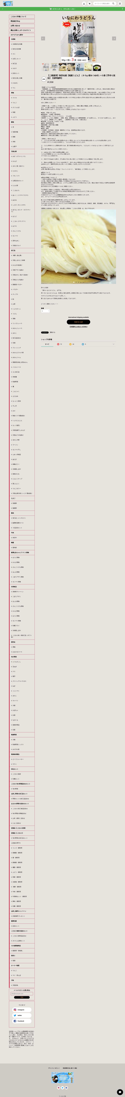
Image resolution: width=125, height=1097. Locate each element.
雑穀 (14, 137)
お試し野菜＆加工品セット (19, 793)
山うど (15, 216)
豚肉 (12, 513)
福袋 (14, 960)
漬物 (14, 318)
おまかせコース (17, 652)
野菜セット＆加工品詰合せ (21, 798)
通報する (52, 332)
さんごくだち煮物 (18, 567)
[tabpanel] (78, 38)
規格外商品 (16, 725)
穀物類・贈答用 (17, 862)
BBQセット (14, 769)
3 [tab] (63, 67)
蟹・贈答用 (16, 857)
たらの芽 (15, 185)
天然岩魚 (15, 985)
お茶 (14, 304)
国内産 (15, 547)
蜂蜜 (12, 542)
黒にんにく (16, 483)
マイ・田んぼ (17, 975)
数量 (42, 308)
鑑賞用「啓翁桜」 (18, 950)
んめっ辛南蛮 (17, 454)
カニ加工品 (16, 372)
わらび (15, 161)
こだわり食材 (17, 774)
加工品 (15, 63)
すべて (47, 344)
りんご (15, 102)
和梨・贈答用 (17, 877)
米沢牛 (15, 537)
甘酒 (14, 343)
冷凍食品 (14, 586)
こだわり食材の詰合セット (19, 931)
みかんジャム (17, 357)
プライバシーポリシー (54, 1068)
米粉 (14, 141)
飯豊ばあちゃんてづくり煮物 (20, 552)
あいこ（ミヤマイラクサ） (21, 195)
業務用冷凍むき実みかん (20, 362)
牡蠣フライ (16, 625)
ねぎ (14, 686)
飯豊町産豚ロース (18, 523)
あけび (15, 459)
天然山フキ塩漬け (18, 435)
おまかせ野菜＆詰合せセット (20, 803)
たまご (13, 498)
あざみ (15, 200)
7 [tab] (97, 67)
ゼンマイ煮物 (17, 581)
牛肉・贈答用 (17, 891)
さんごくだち (17, 231)
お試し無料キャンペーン (18, 911)
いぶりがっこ (17, 309)
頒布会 (13, 642)
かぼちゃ (15, 710)
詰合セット (16, 73)
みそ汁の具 (16, 749)
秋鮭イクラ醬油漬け (19, 415)
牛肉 (12, 532)
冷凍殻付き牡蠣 (17, 44)
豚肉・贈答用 (17, 901)
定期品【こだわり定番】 (18, 828)
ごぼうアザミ (17, 596)
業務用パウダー (17, 284)
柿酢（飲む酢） (18, 255)
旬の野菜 (14, 657)
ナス (14, 671)
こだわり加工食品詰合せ (20, 808)
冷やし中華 (16, 440)
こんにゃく (16, 391)
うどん (15, 313)
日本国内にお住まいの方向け (78, 326)
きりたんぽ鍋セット (19, 941)
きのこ (15, 333)
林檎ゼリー (16, 464)
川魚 (12, 980)
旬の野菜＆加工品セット (20, 838)
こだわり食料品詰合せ (19, 936)
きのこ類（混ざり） (19, 166)
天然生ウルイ (17, 245)
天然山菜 (14, 151)
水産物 (13, 39)
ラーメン (15, 445)
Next (114, 38)
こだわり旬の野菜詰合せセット (20, 784)
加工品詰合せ (17, 338)
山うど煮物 (16, 557)
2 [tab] (54, 67)
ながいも (15, 720)
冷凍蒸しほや (17, 469)
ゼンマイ (15, 236)
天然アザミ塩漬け (18, 270)
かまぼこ (15, 83)
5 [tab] (80, 67)
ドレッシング (17, 347)
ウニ (14, 88)
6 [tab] (88, 67)
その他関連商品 (16, 945)
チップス (15, 294)
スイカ (15, 97)
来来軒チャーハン (18, 591)
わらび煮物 (16, 562)
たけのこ (15, 171)
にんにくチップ (17, 479)
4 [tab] (71, 67)
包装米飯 (15, 132)
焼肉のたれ (16, 474)
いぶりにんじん (17, 420)
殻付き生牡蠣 (17, 49)
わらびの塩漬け (17, 265)
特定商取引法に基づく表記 (70, 1068)
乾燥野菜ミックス (18, 744)
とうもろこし (17, 662)
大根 (14, 705)
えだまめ (15, 396)
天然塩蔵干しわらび (19, 430)
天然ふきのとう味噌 (19, 260)
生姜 (14, 729)
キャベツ (15, 700)
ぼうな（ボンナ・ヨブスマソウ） (20, 210)
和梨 (14, 112)
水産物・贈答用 (17, 882)
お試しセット (17, 58)
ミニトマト (16, 691)
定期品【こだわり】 (17, 833)
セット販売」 (17, 425)
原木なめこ (16, 240)
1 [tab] (45, 67)
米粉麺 (15, 377)
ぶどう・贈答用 (17, 872)
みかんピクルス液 (18, 352)
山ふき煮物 (16, 572)
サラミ (15, 764)
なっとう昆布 (17, 401)
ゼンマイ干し (17, 449)
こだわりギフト (16, 843)
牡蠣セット (16, 779)
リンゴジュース (17, 323)
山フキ (15, 226)
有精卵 (15, 503)
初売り (13, 955)
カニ (14, 54)
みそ (14, 411)
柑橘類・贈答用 (17, 853)
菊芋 (14, 676)
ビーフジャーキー (18, 759)
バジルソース (17, 367)
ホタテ (15, 68)
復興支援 (14, 921)
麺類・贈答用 (17, 867)
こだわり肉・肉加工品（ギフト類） (21, 636)
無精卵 (15, 508)
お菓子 (15, 146)
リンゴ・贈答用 (17, 848)
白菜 (14, 715)
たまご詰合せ (17, 823)
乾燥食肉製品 (15, 754)
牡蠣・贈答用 (17, 906)
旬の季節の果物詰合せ (19, 813)
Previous (43, 38)
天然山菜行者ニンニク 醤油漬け (22, 493)
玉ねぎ (15, 666)
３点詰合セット (17, 527)
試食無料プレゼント (19, 916)
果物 (12, 93)
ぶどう (15, 117)
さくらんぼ (16, 107)
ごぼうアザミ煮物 (18, 577)
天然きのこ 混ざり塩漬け (20, 275)
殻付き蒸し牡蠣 (17, 78)
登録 (22, 997)
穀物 (12, 122)
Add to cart (78, 322)
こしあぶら (16, 190)
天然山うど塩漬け (18, 279)
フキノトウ (16, 176)
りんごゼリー (17, 488)
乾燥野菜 (15, 381)
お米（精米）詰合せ (19, 818)
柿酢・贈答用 (17, 887)
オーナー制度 (15, 965)
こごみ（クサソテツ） (19, 221)
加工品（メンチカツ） (19, 518)
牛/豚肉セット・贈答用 (20, 896)
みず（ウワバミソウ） (19, 156)
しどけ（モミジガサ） (19, 205)
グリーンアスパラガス (19, 681)
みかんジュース (17, 328)
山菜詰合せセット (18, 180)
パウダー (15, 289)
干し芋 (15, 406)
